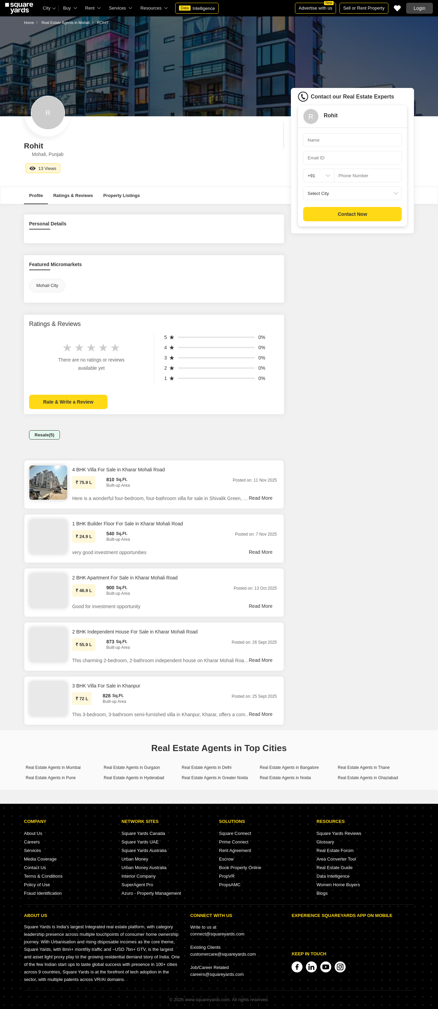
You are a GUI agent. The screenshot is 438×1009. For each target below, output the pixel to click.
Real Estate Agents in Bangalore (289, 767)
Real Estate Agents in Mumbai (53, 767)
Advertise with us (316, 7)
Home (29, 23)
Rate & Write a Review (68, 402)
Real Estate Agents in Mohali (65, 23)
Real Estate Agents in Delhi (206, 767)
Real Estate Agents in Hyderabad (134, 777)
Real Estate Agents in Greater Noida (215, 777)
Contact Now (352, 214)
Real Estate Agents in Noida (285, 777)
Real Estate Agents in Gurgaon (132, 767)
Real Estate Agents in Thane (364, 767)
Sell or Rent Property (364, 8)
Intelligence (197, 8)
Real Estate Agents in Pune (51, 777)
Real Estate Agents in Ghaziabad (368, 777)
